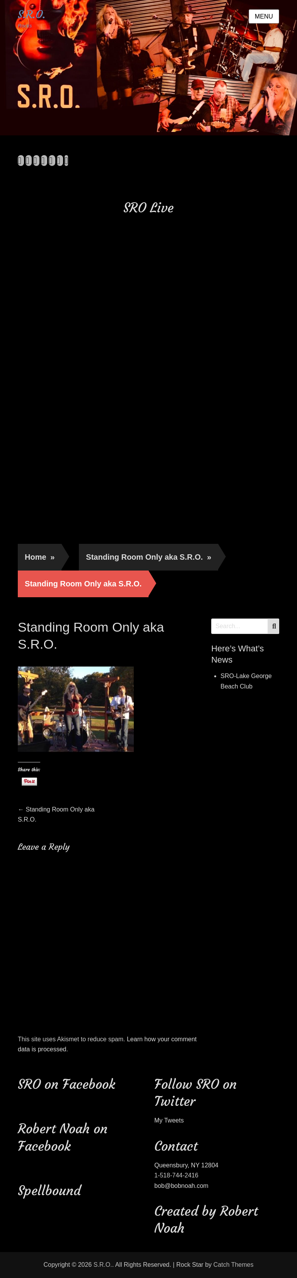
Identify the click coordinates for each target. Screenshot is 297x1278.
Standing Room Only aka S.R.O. (148, 557)
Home (40, 557)
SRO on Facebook (66, 1084)
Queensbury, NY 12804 (186, 1165)
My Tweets (169, 1120)
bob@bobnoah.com (181, 1185)
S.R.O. (32, 14)
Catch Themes (233, 1264)
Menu (264, 16)
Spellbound (49, 1190)
